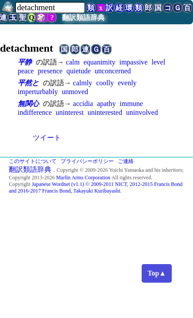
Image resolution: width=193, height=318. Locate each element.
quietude (78, 71)
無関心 (28, 103)
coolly (105, 83)
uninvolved (142, 112)
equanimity (100, 62)
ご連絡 (126, 161)
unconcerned (113, 71)
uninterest (70, 112)
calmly (83, 83)
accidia (83, 103)
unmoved (75, 91)
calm (73, 62)
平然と (28, 83)
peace (26, 71)
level (158, 62)
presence (50, 71)
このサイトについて (33, 161)
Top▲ (156, 273)
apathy (106, 103)
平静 (25, 62)
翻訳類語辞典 (83, 17)
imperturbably (38, 91)
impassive (133, 62)
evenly (127, 83)
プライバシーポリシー (87, 161)
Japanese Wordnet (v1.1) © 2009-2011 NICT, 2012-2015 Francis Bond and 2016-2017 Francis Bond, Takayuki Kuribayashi (95, 187)
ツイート (47, 137)
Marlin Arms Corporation (83, 177)
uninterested (105, 112)
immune (131, 103)
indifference (35, 112)
